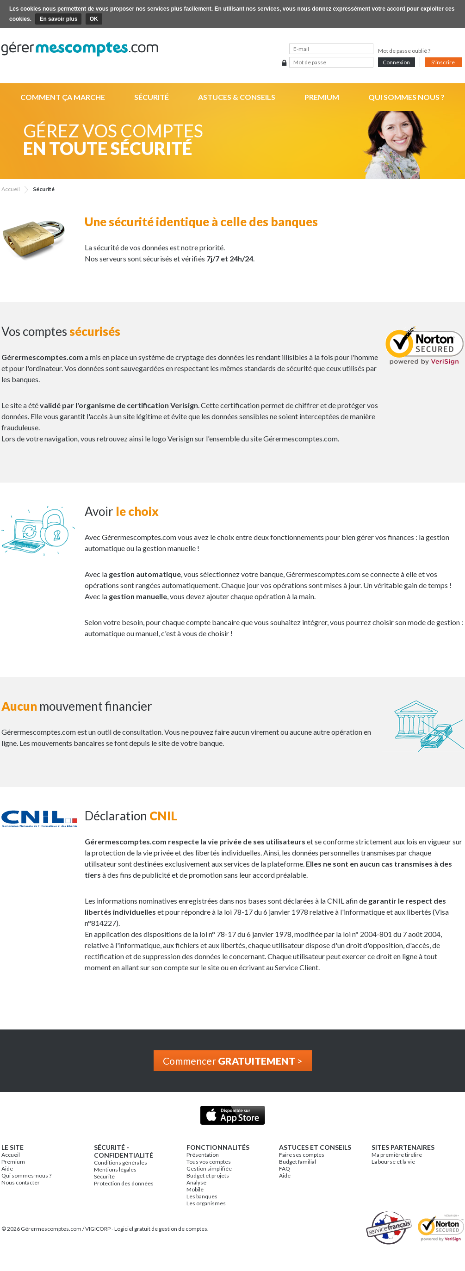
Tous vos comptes (208, 1161)
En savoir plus (58, 19)
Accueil (10, 1154)
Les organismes (206, 1203)
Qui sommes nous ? (406, 97)
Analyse (196, 1182)
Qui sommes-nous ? (26, 1175)
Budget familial (297, 1161)
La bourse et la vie (393, 1161)
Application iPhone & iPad (232, 1115)
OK (94, 19)
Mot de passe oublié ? (404, 50)
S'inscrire (443, 62)
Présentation (202, 1154)
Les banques (201, 1196)
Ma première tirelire (397, 1154)
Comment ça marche (62, 97)
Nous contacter (20, 1182)
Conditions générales (120, 1162)
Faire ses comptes (301, 1154)
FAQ (284, 1168)
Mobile (195, 1189)
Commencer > (233, 1060)
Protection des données (124, 1183)
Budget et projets (207, 1175)
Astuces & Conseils (236, 97)
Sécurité (151, 97)
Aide (7, 1168)
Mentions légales (115, 1169)
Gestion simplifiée (209, 1168)
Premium (321, 97)
